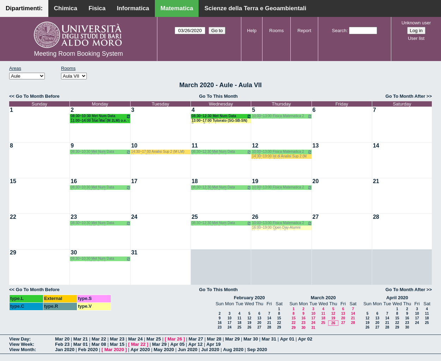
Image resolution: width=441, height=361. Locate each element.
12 (255, 146)
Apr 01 (287, 339)
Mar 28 (214, 339)
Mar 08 (99, 344)
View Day (19, 339)
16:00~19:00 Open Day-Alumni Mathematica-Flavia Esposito (276, 227)
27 (316, 217)
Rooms (276, 30)
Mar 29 (232, 339)
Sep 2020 (257, 349)
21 (376, 181)
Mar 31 (269, 339)
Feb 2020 (88, 349)
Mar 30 (250, 339)
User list (416, 38)
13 (316, 146)
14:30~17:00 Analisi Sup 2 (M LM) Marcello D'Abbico (158, 152)
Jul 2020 (210, 349)
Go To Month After (405, 96)
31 (134, 252)
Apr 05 (177, 344)
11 (195, 146)
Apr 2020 (140, 349)
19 (255, 181)
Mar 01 (80, 344)
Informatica (133, 8)
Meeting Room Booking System (78, 53)
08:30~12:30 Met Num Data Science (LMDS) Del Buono (222, 116)
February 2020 (249, 297)
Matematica (177, 8)
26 (255, 217)
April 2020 (397, 297)
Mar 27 (196, 339)
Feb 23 (62, 344)
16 (74, 181)
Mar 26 (175, 339)
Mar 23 (117, 339)
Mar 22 (99, 339)
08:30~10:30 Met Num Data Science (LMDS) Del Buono (101, 116)
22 (13, 217)
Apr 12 (195, 344)
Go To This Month (218, 96)
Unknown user (416, 22)
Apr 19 (213, 344)
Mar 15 (117, 344)
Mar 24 (135, 339)
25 (195, 217)
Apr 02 (305, 339)
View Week (21, 344)
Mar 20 (62, 339)
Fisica (97, 8)
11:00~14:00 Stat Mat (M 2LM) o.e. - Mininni (100, 121)
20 (316, 181)
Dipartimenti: (24, 8)
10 (134, 146)
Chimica (65, 8)
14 (376, 146)
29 (13, 252)
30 (74, 252)
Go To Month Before (38, 96)
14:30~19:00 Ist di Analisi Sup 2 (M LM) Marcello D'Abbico (279, 156)
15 (13, 181)
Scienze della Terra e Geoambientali (255, 8)
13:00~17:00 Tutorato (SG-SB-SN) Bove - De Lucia (219, 121)
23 (74, 217)
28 (376, 217)
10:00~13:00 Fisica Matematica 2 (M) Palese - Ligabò (282, 116)
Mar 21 (80, 339)
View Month (22, 349)
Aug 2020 (233, 349)
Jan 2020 (64, 349)
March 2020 (323, 297)
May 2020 (164, 349)
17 (134, 181)
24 (134, 217)
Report (304, 30)
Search (339, 30)
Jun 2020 (188, 349)
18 (195, 181)
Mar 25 (153, 339)
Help (251, 30)
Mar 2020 (114, 349)
